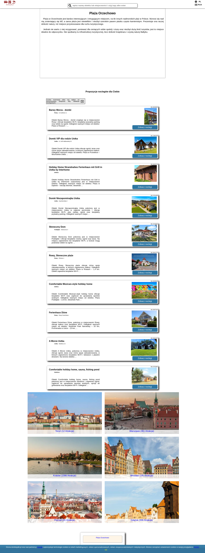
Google (40, 547)
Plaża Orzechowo (102, 538)
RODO (196, 547)
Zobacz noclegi (145, 127)
